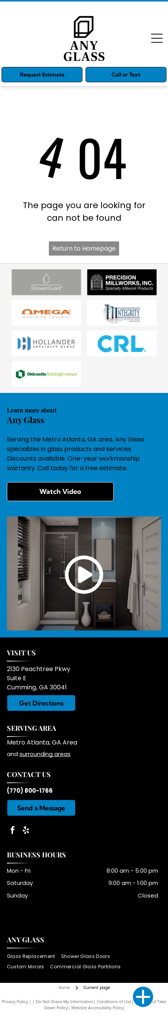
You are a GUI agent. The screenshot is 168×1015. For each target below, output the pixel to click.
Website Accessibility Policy (97, 1007)
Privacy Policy (15, 1001)
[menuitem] (34, 956)
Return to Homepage (84, 248)
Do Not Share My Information (65, 1001)
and (13, 754)
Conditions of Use (114, 1001)
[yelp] (26, 831)
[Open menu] (157, 38)
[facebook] (12, 831)
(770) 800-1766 (30, 791)
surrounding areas (45, 754)
